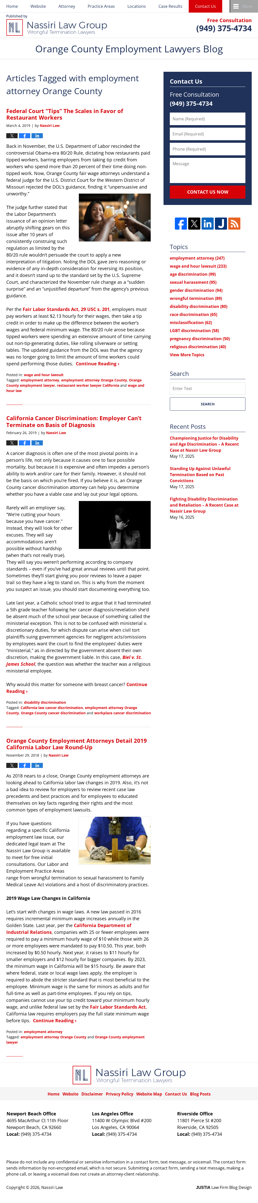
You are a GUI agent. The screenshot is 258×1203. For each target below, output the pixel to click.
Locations (136, 6)
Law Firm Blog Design (224, 1187)
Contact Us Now (207, 192)
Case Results (170, 6)
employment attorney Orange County (94, 380)
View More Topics (187, 355)
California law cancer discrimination (52, 707)
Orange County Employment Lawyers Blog (56, 25)
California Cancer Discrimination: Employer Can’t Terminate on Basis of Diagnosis (74, 421)
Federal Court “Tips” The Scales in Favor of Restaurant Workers (64, 114)
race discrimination (193, 314)
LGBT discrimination (194, 330)
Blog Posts (200, 1094)
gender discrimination (196, 290)
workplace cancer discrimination (122, 713)
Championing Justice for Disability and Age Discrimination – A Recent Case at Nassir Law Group (204, 444)
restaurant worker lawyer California (88, 385)
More (247, 6)
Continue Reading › (97, 364)
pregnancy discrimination (200, 338)
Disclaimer (92, 1094)
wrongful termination (196, 298)
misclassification (191, 322)
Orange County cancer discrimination (53, 713)
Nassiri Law (52, 1187)
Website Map (149, 1094)
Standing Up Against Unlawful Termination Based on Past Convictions (200, 474)
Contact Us (205, 6)
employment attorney (40, 380)
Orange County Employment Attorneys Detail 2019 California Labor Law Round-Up (76, 744)
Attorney (66, 6)
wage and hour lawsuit (43, 374)
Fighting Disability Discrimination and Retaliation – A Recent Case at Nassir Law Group (204, 505)
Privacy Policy (119, 1094)
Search (208, 404)
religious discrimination (198, 346)
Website (38, 6)
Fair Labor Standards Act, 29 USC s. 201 (66, 309)
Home (12, 6)
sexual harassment (193, 282)
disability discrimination (45, 702)
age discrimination (193, 274)
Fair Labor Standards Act (118, 1007)
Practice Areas (101, 6)
